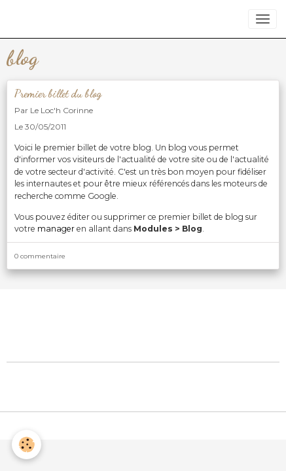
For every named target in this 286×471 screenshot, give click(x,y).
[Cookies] (26, 444)
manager (56, 229)
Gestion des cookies (143, 427)
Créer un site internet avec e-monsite (143, 377)
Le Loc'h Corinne (61, 110)
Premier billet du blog (57, 93)
